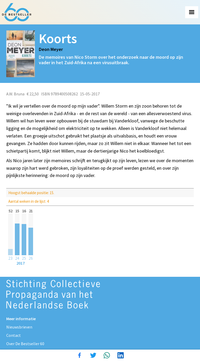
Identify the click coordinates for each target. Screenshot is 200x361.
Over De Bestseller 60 (25, 343)
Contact (13, 335)
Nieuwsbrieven (19, 327)
